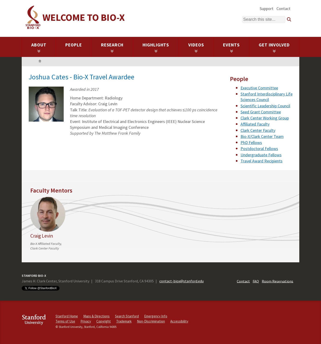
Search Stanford (127, 316)
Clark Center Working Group (265, 118)
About (38, 47)
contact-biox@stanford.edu (181, 281)
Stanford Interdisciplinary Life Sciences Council (267, 96)
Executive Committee (259, 88)
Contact (283, 8)
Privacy (85, 321)
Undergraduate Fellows (261, 155)
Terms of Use (65, 321)
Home (40, 61)
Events (231, 47)
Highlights (156, 47)
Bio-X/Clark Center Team (262, 136)
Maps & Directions (96, 316)
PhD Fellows (251, 142)
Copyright (103, 321)
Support (266, 8)
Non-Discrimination (151, 321)
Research (112, 47)
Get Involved (274, 47)
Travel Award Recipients (262, 161)
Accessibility (179, 321)
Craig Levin (41, 236)
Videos (196, 47)
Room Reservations (277, 281)
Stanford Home (67, 316)
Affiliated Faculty (255, 124)
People (73, 45)
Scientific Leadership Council (265, 106)
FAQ (256, 281)
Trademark (124, 321)
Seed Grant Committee (261, 112)
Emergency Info (155, 316)
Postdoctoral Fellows (259, 148)
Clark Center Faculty (258, 130)
